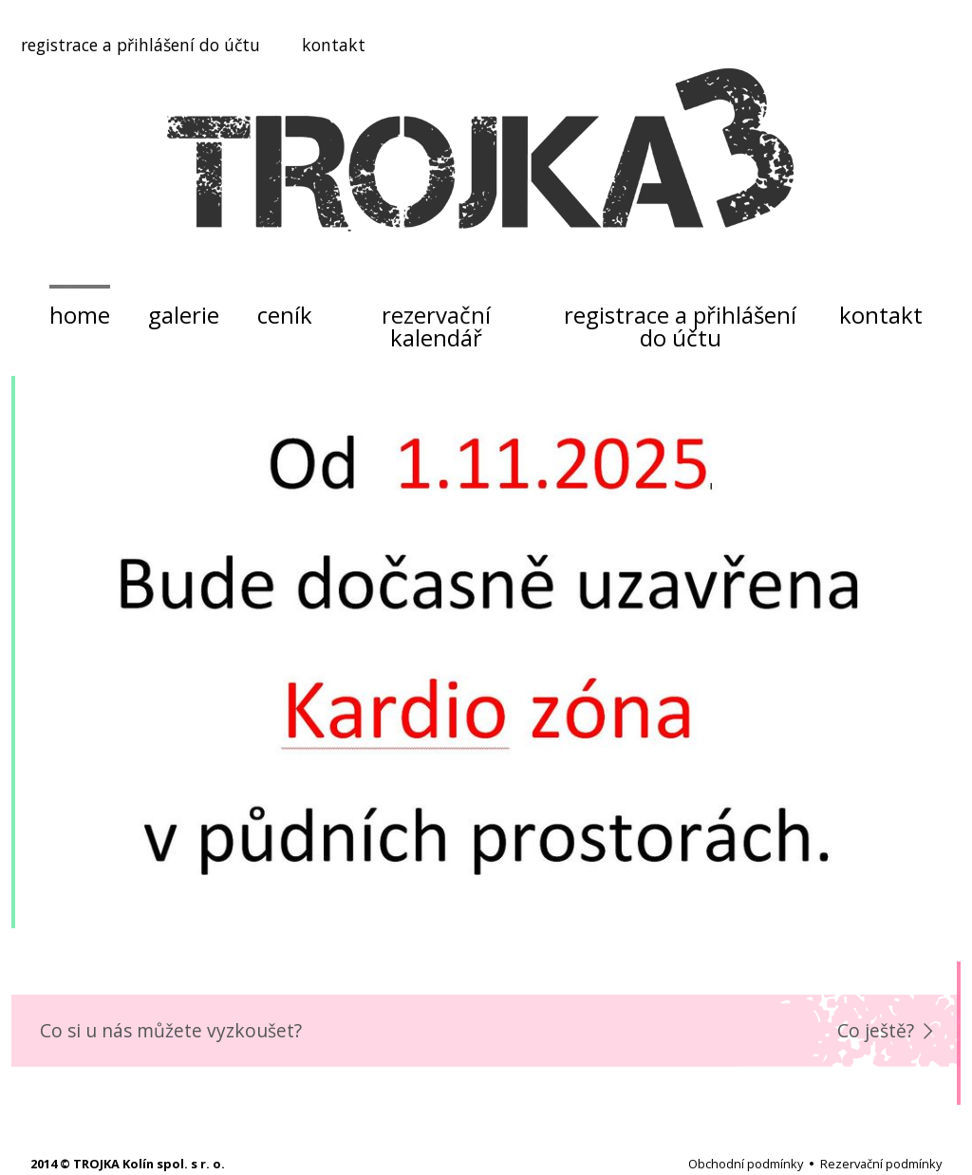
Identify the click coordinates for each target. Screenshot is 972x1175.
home (79, 314)
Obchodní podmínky (745, 1163)
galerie (183, 314)
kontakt (333, 44)
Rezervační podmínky (881, 1163)
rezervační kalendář (436, 326)
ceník (284, 314)
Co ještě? (875, 1030)
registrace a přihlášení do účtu (140, 44)
